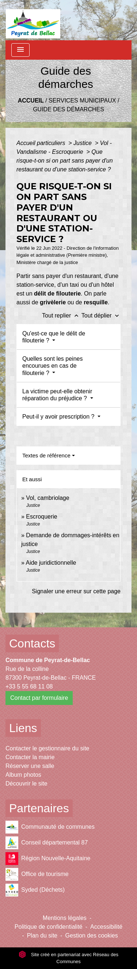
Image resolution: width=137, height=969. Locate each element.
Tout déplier (101, 315)
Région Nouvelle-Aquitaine (47, 858)
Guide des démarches (68, 109)
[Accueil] (33, 20)
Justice (83, 143)
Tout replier (61, 315)
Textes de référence (46, 455)
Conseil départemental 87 (46, 842)
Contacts (32, 643)
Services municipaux (82, 100)
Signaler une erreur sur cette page (76, 591)
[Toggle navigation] (20, 50)
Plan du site (42, 935)
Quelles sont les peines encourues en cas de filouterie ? (52, 366)
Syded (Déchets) (35, 890)
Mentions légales (65, 918)
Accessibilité (106, 927)
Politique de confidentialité (49, 927)
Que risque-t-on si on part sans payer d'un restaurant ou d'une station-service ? (64, 160)
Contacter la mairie (29, 757)
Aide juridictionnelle (51, 563)
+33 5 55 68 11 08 (29, 686)
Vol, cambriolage (47, 498)
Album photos (23, 775)
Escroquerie (41, 516)
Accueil (31, 100)
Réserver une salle (29, 766)
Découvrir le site (26, 783)
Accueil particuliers (41, 143)
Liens (23, 728)
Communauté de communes (50, 827)
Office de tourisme (37, 874)
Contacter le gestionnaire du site (47, 748)
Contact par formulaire (39, 698)
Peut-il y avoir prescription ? (59, 416)
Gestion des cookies (91, 935)
